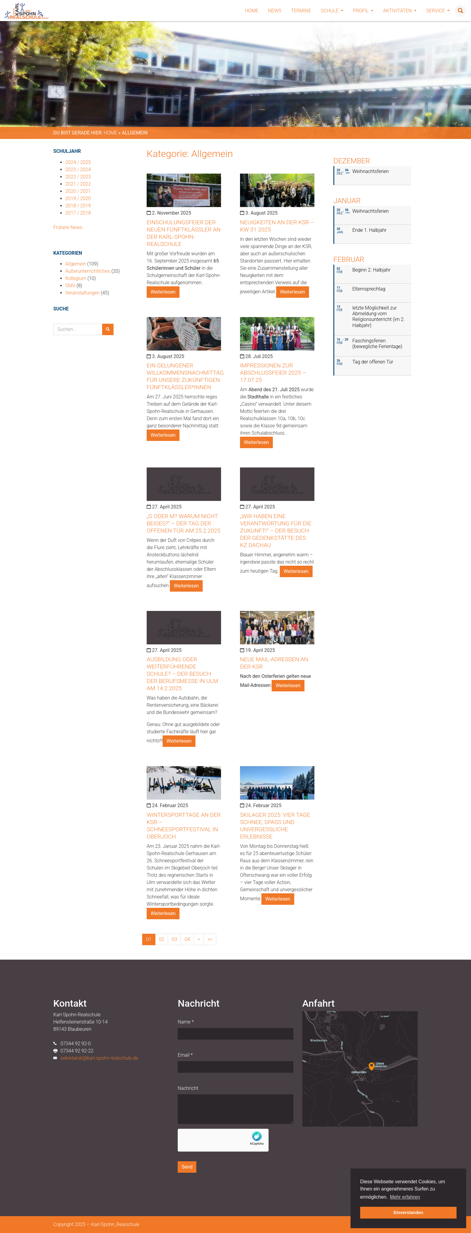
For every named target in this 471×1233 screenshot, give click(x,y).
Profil (363, 10)
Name (186, 1022)
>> (210, 939)
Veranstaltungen (82, 293)
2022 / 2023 (78, 177)
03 (174, 939)
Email (185, 1055)
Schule (332, 10)
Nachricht (188, 1088)
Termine (301, 10)
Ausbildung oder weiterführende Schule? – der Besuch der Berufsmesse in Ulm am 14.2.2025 (182, 674)
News (274, 10)
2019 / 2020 (78, 198)
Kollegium (75, 278)
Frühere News (68, 227)
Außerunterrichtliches (87, 271)
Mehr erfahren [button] (405, 1197)
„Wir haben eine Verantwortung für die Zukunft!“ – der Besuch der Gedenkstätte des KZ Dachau (275, 531)
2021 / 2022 (78, 184)
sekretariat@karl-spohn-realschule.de (99, 1058)
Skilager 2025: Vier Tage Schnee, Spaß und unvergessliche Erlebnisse (275, 825)
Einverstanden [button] (408, 1212)
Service (438, 10)
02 (161, 939)
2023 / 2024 (78, 169)
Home (251, 10)
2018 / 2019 (78, 206)
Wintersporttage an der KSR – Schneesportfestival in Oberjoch (184, 825)
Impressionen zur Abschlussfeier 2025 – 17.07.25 (273, 372)
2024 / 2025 (78, 162)
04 (187, 939)
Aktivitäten (399, 10)
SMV (70, 285)
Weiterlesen (163, 292)
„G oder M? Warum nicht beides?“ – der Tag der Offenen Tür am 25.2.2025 (183, 523)
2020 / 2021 (78, 191)
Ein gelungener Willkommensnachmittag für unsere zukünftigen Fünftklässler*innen (185, 376)
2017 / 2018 (78, 213)
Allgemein (75, 264)
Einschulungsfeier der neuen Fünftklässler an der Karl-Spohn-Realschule (183, 233)
